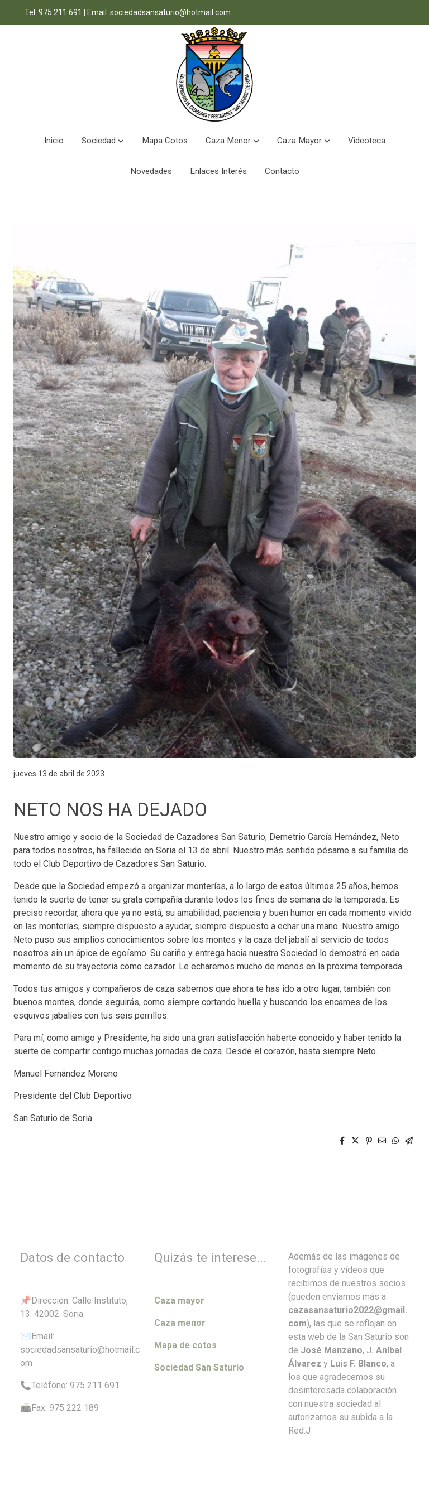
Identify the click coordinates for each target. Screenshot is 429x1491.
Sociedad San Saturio (199, 1367)
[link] (214, 75)
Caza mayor (179, 1300)
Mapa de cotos (185, 1345)
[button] (103, 141)
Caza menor (180, 1323)
